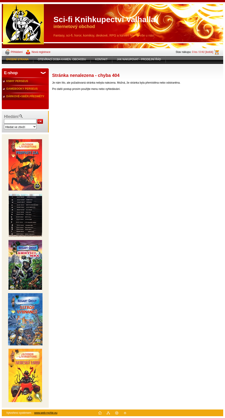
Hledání (11, 116)
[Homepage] (17, 59)
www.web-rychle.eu (45, 412)
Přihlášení (17, 52)
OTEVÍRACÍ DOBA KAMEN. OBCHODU (62, 59)
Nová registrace (41, 52)
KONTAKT (101, 59)
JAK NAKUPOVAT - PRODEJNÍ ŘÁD (139, 59)
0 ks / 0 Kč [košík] (202, 52)
